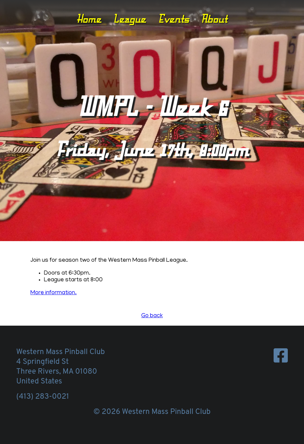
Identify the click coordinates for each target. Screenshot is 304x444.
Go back (152, 316)
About (214, 18)
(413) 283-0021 (42, 397)
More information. (53, 293)
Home (89, 18)
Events (173, 18)
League (129, 18)
